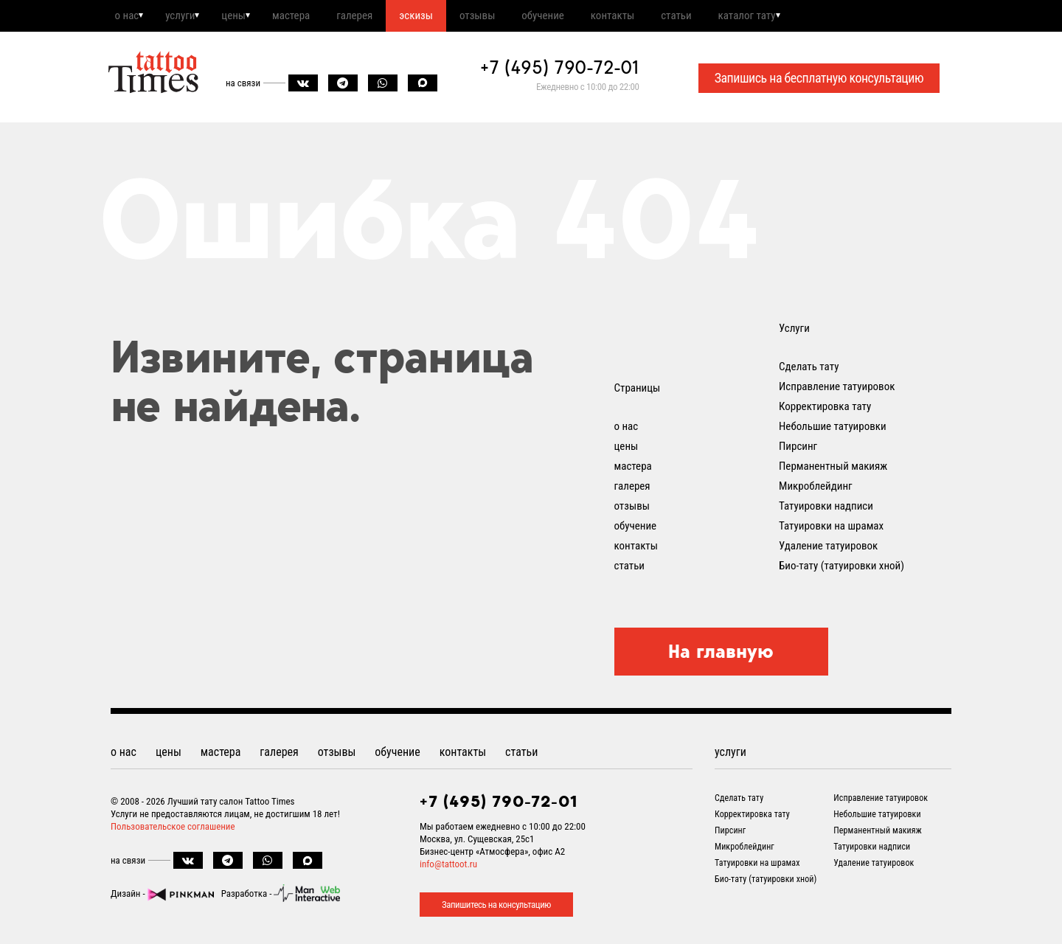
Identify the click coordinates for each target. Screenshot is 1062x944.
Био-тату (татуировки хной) (841, 568)
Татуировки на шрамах (831, 528)
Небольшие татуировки (832, 429)
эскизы (447, 17)
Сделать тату (809, 369)
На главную (721, 654)
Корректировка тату (825, 409)
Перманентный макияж (833, 469)
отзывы (514, 17)
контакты (661, 17)
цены (247, 17)
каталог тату (807, 17)
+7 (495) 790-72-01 (559, 71)
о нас (128, 17)
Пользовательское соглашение (173, 829)
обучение (585, 17)
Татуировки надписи (826, 509)
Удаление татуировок (828, 548)
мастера (310, 17)
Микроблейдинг (816, 489)
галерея (379, 17)
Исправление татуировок (837, 389)
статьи (730, 17)
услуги (187, 17)
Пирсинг (798, 449)
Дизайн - (162, 896)
